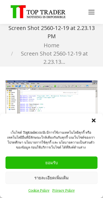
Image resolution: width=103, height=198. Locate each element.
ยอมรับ (51, 162)
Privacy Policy (63, 190)
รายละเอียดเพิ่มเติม (51, 177)
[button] (94, 121)
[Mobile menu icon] (91, 12)
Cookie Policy (38, 190)
